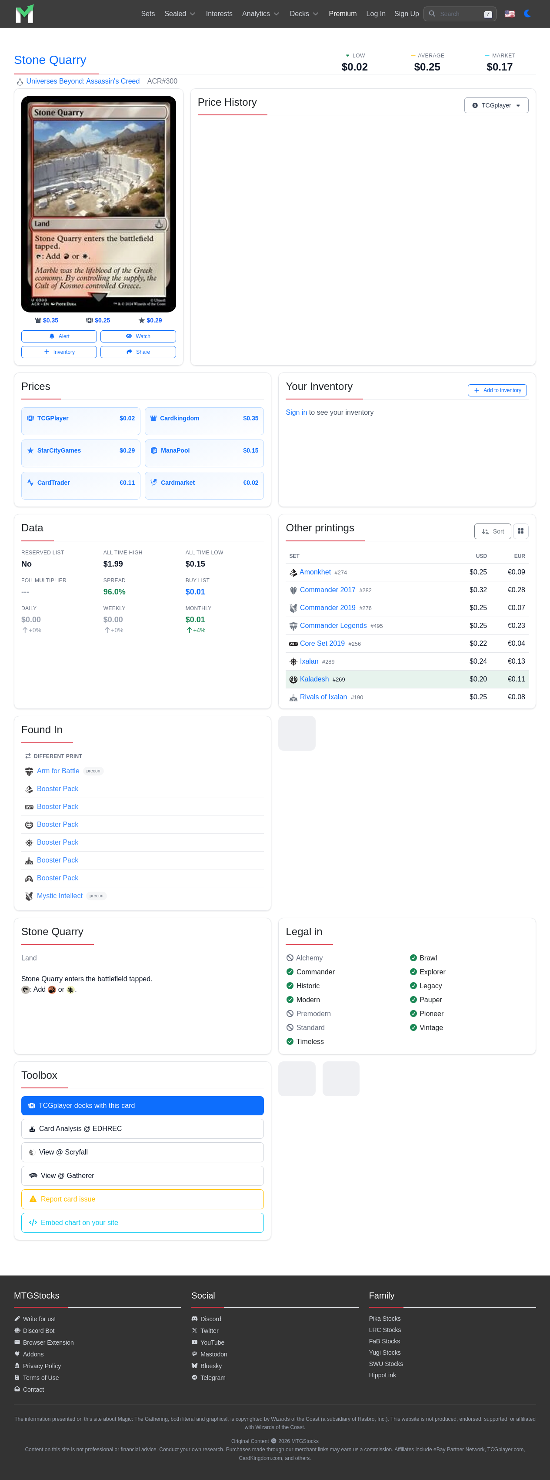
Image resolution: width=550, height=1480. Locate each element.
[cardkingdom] (46, 320)
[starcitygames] (150, 320)
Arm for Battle (58, 771)
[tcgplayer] (98, 320)
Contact (29, 1389)
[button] (460, 14)
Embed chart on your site (73, 1223)
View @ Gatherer (61, 1176)
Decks (305, 14)
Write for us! (35, 1319)
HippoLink (382, 1375)
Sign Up (406, 13)
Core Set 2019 (322, 643)
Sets (148, 13)
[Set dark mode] (528, 13)
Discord (206, 1319)
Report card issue (62, 1199)
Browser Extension (44, 1342)
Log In (376, 13)
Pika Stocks (385, 1318)
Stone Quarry (50, 60)
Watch (138, 336)
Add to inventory (497, 390)
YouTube (207, 1342)
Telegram (208, 1377)
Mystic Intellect (60, 895)
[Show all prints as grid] (521, 531)
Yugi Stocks (385, 1352)
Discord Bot (34, 1330)
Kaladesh (314, 679)
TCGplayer (496, 105)
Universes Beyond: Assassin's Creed (83, 81)
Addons (28, 1354)
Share (138, 352)
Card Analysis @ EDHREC (75, 1128)
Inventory (59, 352)
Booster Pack (57, 788)
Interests (219, 13)
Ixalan (309, 661)
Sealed (180, 14)
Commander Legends (333, 625)
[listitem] (24, 13)
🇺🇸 (509, 14)
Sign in (296, 412)
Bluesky (206, 1366)
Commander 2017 (327, 590)
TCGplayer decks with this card (81, 1105)
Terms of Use (36, 1377)
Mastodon (209, 1354)
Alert (59, 336)
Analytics (261, 14)
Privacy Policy (37, 1366)
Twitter (204, 1330)
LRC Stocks (385, 1329)
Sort (493, 531)
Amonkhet (315, 572)
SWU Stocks (386, 1363)
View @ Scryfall (58, 1152)
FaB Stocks (384, 1341)
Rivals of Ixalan (323, 697)
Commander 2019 (327, 607)
